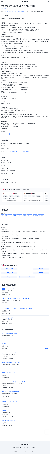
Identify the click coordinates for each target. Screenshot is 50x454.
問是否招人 (44, 268)
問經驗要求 (19, 268)
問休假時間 (7, 268)
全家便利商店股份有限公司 (20, 11)
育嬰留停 (20, 215)
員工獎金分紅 (13, 134)
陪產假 (14, 215)
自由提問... (19, 273)
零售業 (13, 11)
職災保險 (3, 218)
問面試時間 (32, 268)
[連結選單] (2, 2)
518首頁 (6, 11)
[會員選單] (48, 2)
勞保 (3, 215)
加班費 (10, 215)
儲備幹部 (8, 151)
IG (22, 440)
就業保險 (9, 218)
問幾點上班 (7, 273)
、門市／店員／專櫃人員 (24, 151)
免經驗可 (19, 134)
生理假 (24, 215)
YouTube (28, 440)
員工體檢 (35, 215)
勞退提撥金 (41, 215)
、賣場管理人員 (14, 151)
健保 (6, 215)
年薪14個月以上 (5, 134)
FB (25, 440)
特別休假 (30, 215)
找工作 (10, 11)
